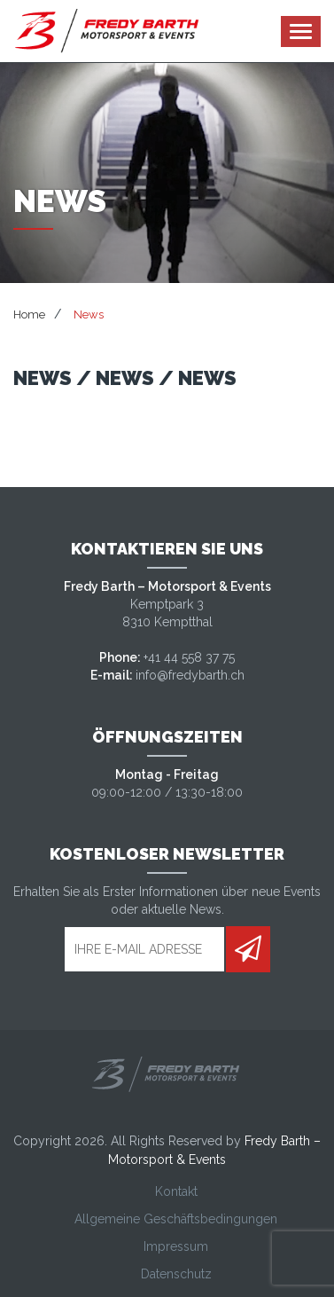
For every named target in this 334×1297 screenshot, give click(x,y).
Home (29, 314)
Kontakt (176, 1191)
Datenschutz (176, 1274)
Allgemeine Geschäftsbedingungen (175, 1219)
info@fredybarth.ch (190, 675)
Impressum (176, 1246)
